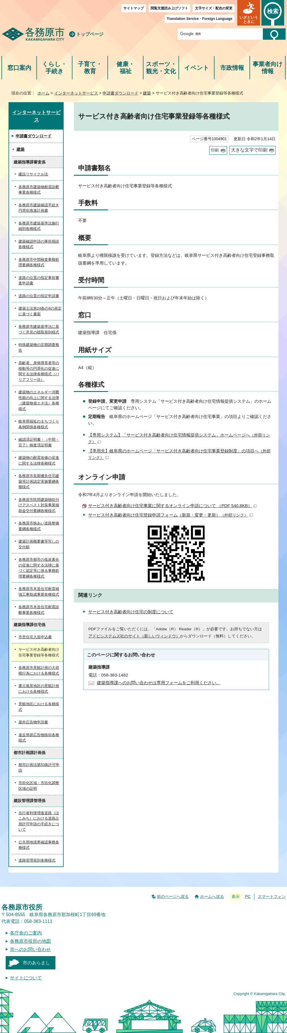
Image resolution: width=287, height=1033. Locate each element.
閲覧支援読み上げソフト (169, 8)
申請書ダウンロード (120, 93)
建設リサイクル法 (33, 174)
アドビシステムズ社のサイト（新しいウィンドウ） (134, 636)
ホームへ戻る (212, 896)
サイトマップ (133, 8)
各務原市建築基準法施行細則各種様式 (38, 226)
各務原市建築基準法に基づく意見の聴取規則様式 (38, 329)
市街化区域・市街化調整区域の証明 (38, 786)
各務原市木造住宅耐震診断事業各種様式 (38, 610)
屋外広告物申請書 (33, 722)
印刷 (215, 150)
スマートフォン (272, 896)
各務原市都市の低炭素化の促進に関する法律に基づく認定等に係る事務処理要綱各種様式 (38, 567)
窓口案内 (19, 67)
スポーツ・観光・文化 (161, 68)
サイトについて (26, 977)
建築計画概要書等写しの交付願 (38, 544)
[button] (248, 13)
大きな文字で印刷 (249, 150)
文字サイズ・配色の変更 (213, 8)
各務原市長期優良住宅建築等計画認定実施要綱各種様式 (38, 481)
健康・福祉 (125, 68)
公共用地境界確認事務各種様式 (38, 845)
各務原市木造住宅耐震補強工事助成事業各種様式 (38, 592)
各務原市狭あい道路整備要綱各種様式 (38, 526)
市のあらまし (36, 962)
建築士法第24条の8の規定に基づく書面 (40, 311)
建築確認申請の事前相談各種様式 (38, 244)
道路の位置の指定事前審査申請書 (38, 280)
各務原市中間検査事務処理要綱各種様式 (38, 262)
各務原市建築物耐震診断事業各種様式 (38, 190)
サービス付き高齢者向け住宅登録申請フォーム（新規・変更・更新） (170, 515)
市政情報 (232, 67)
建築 (147, 93)
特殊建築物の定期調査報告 (38, 347)
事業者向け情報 (268, 68)
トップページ (89, 34)
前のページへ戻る (173, 896)
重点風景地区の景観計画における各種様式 (38, 689)
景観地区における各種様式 (38, 707)
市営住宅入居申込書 (35, 637)
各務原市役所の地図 (30, 941)
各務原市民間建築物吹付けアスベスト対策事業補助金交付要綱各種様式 (38, 505)
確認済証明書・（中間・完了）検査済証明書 (38, 442)
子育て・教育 (90, 68)
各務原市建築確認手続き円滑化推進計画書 (38, 208)
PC (248, 896)
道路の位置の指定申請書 (38, 296)
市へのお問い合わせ (30, 949)
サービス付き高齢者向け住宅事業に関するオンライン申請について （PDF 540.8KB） (172, 505)
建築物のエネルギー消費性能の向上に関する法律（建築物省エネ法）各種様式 (38, 400)
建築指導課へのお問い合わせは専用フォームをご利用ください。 (159, 682)
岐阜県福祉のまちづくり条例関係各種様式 (38, 424)
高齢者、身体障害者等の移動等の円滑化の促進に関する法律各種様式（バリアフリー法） (38, 371)
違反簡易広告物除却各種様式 (38, 738)
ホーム (43, 93)
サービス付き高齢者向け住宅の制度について (130, 611)
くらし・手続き (54, 68)
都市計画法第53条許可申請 (38, 767)
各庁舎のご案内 (26, 933)
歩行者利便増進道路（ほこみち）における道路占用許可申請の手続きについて (38, 821)
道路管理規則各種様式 (36, 860)
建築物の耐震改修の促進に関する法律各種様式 (38, 460)
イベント (196, 67)
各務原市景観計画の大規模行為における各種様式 (38, 670)
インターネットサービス (76, 93)
